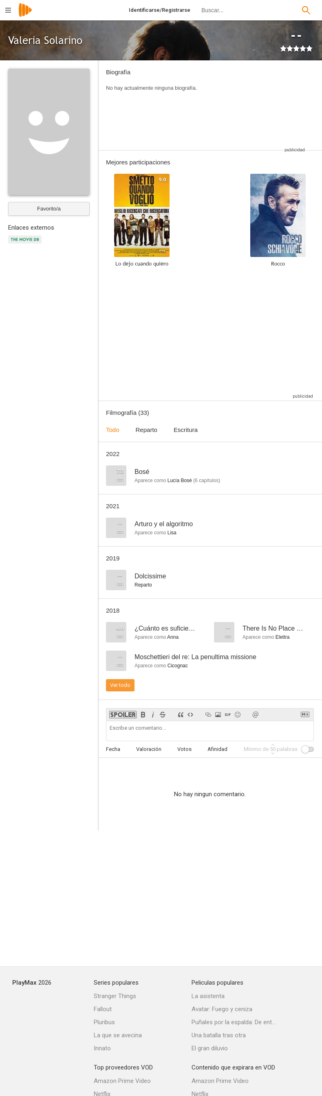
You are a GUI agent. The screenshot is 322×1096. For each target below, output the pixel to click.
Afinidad (217, 749)
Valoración (148, 749)
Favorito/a (49, 209)
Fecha (113, 749)
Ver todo (120, 685)
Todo (112, 429)
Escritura (186, 429)
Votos (184, 749)
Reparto (146, 429)
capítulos (206, 480)
